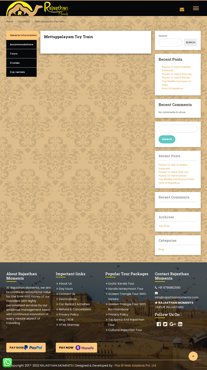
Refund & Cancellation (75, 309)
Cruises (15, 63)
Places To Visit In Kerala (176, 77)
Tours (13, 53)
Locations (23, 21)
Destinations (68, 299)
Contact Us (67, 294)
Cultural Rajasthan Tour (125, 330)
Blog (161, 249)
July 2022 (164, 226)
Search (163, 36)
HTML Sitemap (69, 325)
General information (23, 35)
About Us (65, 283)
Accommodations (21, 44)
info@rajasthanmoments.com (176, 295)
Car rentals (17, 72)
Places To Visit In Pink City (177, 74)
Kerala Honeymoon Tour (125, 289)
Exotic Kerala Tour (121, 283)
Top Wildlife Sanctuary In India (176, 179)
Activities (83, 304)
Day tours (66, 289)
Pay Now (26, 347)
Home (9, 21)
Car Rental (66, 304)
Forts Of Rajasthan (172, 88)
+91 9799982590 (167, 288)
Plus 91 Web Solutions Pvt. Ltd (135, 365)
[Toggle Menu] (196, 8)
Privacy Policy (69, 314)
